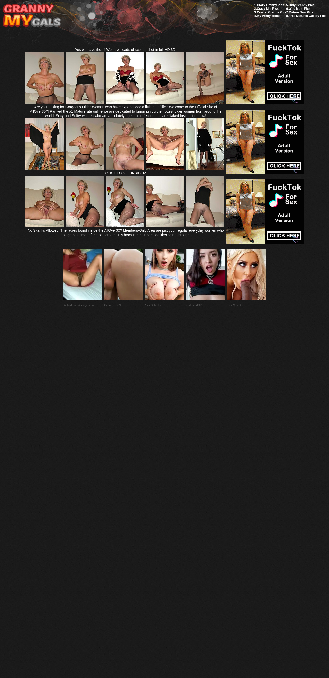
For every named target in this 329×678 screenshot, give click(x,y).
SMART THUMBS (173, 556)
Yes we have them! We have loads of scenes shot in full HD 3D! (126, 50)
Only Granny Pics (301, 5)
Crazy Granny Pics (270, 5)
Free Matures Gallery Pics (307, 16)
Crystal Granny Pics (271, 12)
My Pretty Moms (268, 16)
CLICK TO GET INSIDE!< (125, 173)
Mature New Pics (301, 12)
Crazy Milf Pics (268, 9)
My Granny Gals (32, 16)
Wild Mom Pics (299, 9)
